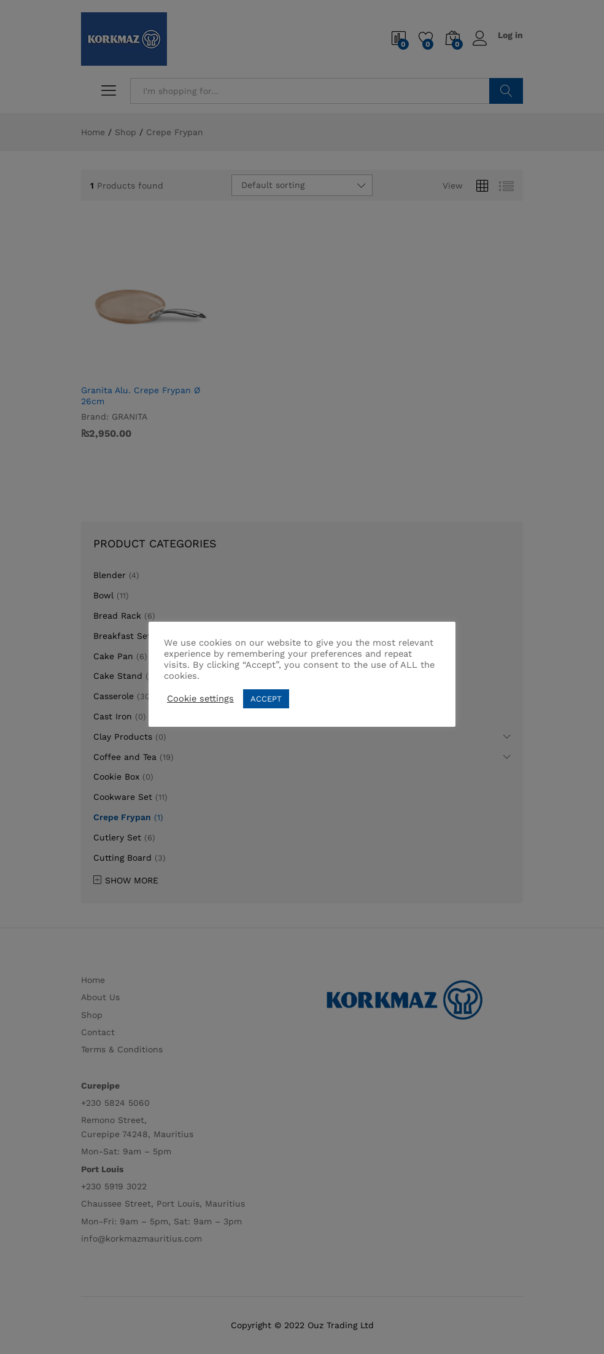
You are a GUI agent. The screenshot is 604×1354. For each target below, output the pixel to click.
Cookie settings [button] (200, 698)
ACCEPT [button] (266, 698)
